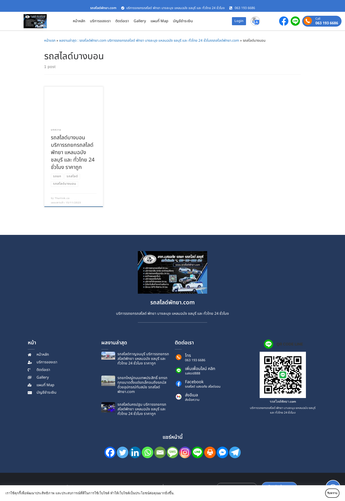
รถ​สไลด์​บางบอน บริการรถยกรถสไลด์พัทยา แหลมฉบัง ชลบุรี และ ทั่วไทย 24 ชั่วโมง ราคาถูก (73, 152)
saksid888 (192, 373)
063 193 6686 (326, 23)
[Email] (160, 452)
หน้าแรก (49, 40)
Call (317, 19)
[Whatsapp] (147, 452)
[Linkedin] (135, 452)
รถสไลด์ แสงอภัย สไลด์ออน (203, 386)
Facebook (194, 382)
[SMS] (172, 452)
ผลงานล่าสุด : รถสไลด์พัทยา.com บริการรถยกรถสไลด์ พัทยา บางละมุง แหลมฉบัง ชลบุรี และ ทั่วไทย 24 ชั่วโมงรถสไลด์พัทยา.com (149, 40)
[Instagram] (185, 452)
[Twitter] (122, 452)
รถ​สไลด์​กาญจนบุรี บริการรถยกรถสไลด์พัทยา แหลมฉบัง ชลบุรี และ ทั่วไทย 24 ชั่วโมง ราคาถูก (143, 358)
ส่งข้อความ (192, 399)
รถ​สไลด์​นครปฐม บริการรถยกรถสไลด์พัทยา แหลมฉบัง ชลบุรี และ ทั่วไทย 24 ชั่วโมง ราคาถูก (141, 409)
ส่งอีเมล (191, 395)
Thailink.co (62, 198)
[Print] (210, 452)
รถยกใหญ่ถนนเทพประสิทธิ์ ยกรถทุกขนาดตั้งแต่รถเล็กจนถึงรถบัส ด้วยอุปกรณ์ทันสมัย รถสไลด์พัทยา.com (142, 385)
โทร (188, 355)
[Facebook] (110, 452)
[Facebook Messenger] (222, 452)
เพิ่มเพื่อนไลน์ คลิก (200, 369)
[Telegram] (235, 452)
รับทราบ (326, 493)
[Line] (197, 452)
